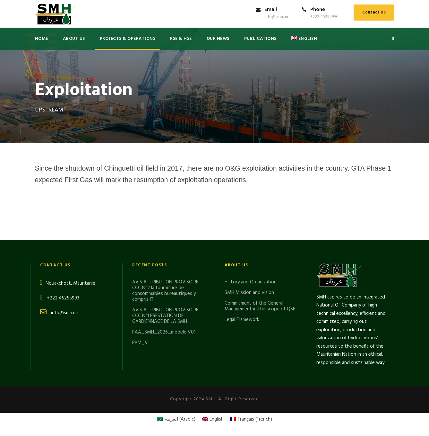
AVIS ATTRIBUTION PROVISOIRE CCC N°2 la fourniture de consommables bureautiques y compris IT (165, 290)
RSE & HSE (181, 38)
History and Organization (251, 282)
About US (74, 38)
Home (41, 38)
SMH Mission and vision (249, 293)
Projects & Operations (128, 38)
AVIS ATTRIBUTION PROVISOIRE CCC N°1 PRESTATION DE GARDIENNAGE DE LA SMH (165, 315)
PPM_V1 (141, 343)
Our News (218, 38)
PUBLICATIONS (260, 38)
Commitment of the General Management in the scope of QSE (260, 306)
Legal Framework (242, 320)
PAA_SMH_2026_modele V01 (163, 332)
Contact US (374, 12)
